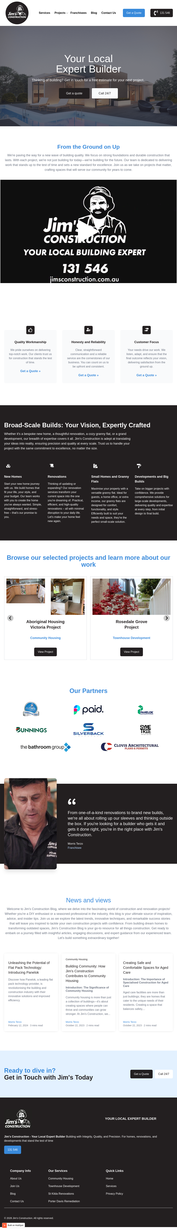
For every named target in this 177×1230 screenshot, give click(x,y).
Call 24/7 (105, 93)
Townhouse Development (63, 1186)
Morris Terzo (15, 1022)
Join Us (14, 1186)
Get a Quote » (30, 371)
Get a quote (74, 93)
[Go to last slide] (10, 618)
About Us (15, 1178)
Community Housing (76, 959)
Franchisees (79, 12)
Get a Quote (133, 12)
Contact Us (108, 12)
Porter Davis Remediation (64, 1201)
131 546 (161, 13)
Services (44, 12)
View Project (45, 651)
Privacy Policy (114, 1193)
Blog (94, 12)
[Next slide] (167, 618)
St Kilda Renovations (61, 1193)
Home (109, 1178)
